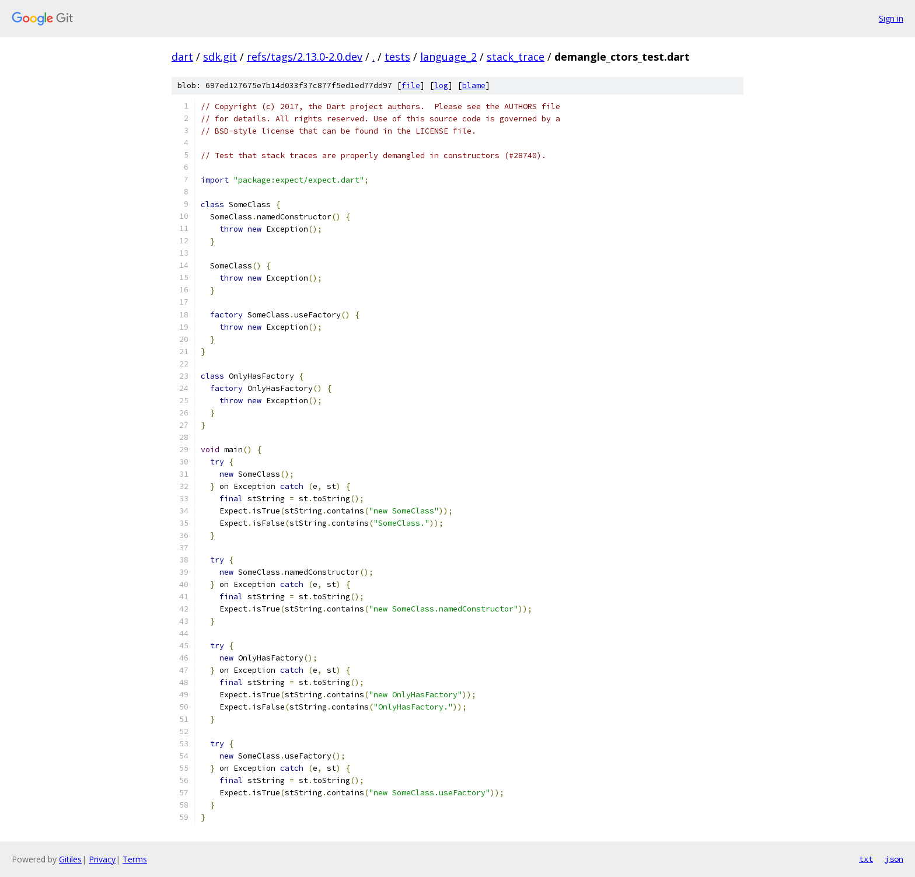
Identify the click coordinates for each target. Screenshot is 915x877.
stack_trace (515, 57)
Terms (135, 859)
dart (182, 57)
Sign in (891, 18)
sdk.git (220, 57)
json (894, 859)
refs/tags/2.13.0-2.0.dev (304, 57)
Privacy (102, 859)
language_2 (448, 57)
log (441, 85)
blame (474, 85)
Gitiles (70, 859)
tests (397, 57)
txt (866, 859)
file (410, 85)
